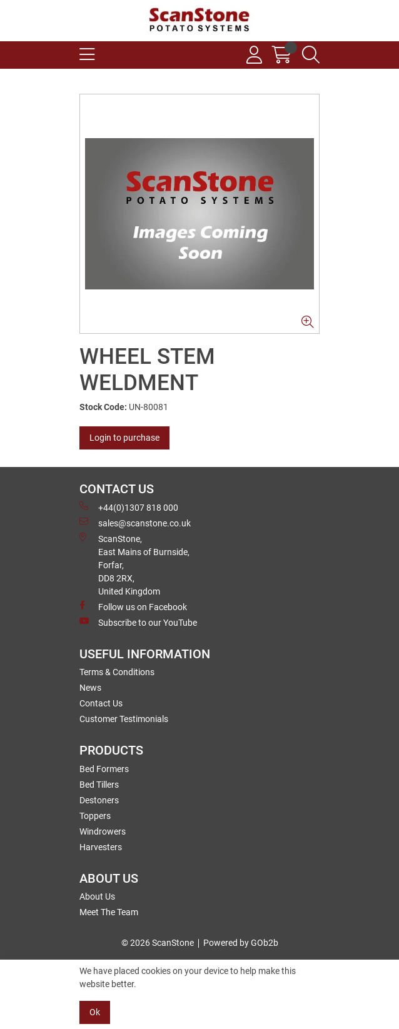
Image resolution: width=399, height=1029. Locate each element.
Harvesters (100, 847)
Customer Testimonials (123, 719)
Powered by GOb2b (240, 943)
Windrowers (102, 831)
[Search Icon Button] (311, 55)
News (90, 688)
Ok (94, 1012)
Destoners (99, 800)
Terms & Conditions (116, 672)
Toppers (95, 816)
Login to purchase (124, 438)
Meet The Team (108, 912)
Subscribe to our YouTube (138, 622)
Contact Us (101, 703)
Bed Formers (104, 769)
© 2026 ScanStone (157, 943)
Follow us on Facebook (133, 606)
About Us (97, 896)
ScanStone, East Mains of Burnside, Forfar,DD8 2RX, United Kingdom (134, 564)
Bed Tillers (99, 785)
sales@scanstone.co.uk (135, 522)
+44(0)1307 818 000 (128, 507)
